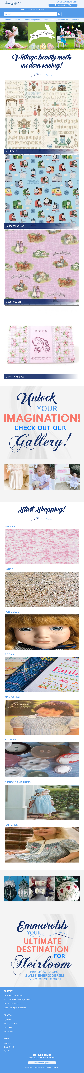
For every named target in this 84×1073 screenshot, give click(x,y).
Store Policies (9, 1031)
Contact (42, 10)
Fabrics (9, 20)
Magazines (35, 20)
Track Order (8, 1027)
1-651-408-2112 (14, 1004)
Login (75, 2)
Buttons (45, 20)
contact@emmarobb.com (17, 1008)
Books (27, 20)
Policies (34, 10)
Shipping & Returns (10, 1023)
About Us (7, 1051)
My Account (8, 1020)
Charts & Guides (9, 1047)
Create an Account (64, 2)
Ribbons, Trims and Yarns (60, 20)
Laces (18, 20)
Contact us (7, 1043)
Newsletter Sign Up (63, 5)
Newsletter (24, 10)
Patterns (75, 20)
